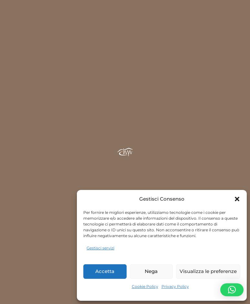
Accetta (104, 271)
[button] (237, 199)
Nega (151, 271)
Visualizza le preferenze (208, 271)
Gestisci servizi (100, 248)
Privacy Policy (175, 286)
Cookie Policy (145, 286)
